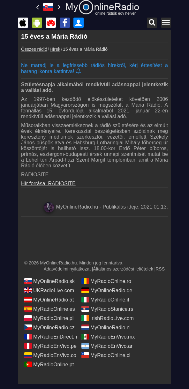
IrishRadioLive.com (107, 318)
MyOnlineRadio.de (106, 290)
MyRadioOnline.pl (48, 318)
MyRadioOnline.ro (106, 281)
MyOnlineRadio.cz (49, 327)
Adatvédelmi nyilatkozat (67, 268)
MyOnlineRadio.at (49, 299)
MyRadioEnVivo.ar (106, 346)
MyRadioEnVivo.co (50, 355)
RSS (160, 268)
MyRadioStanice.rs (107, 309)
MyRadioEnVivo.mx (108, 336)
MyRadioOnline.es (49, 309)
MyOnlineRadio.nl (106, 327)
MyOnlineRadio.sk (49, 281)
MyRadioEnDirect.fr (51, 336)
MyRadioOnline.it (105, 299)
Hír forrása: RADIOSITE (48, 183)
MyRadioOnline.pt (49, 364)
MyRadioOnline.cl (105, 355)
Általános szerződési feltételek (123, 268)
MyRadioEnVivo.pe (50, 346)
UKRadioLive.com (49, 290)
